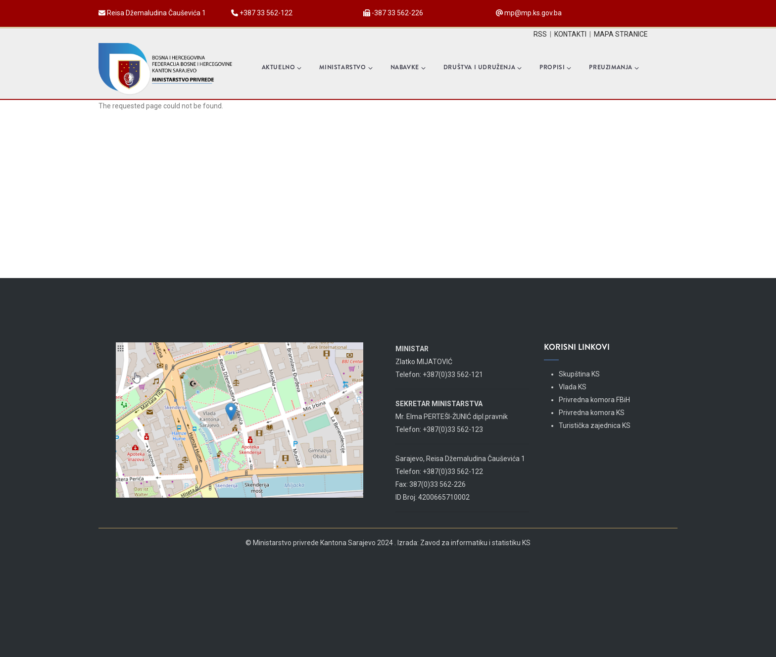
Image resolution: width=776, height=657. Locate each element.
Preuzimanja (614, 67)
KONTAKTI (570, 34)
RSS (540, 34)
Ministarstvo (345, 67)
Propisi (555, 67)
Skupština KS (579, 374)
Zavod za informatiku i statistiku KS (475, 543)
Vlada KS (572, 387)
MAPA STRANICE (621, 34)
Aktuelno (282, 67)
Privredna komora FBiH (594, 400)
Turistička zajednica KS (594, 425)
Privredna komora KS (592, 413)
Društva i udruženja (482, 67)
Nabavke (408, 67)
